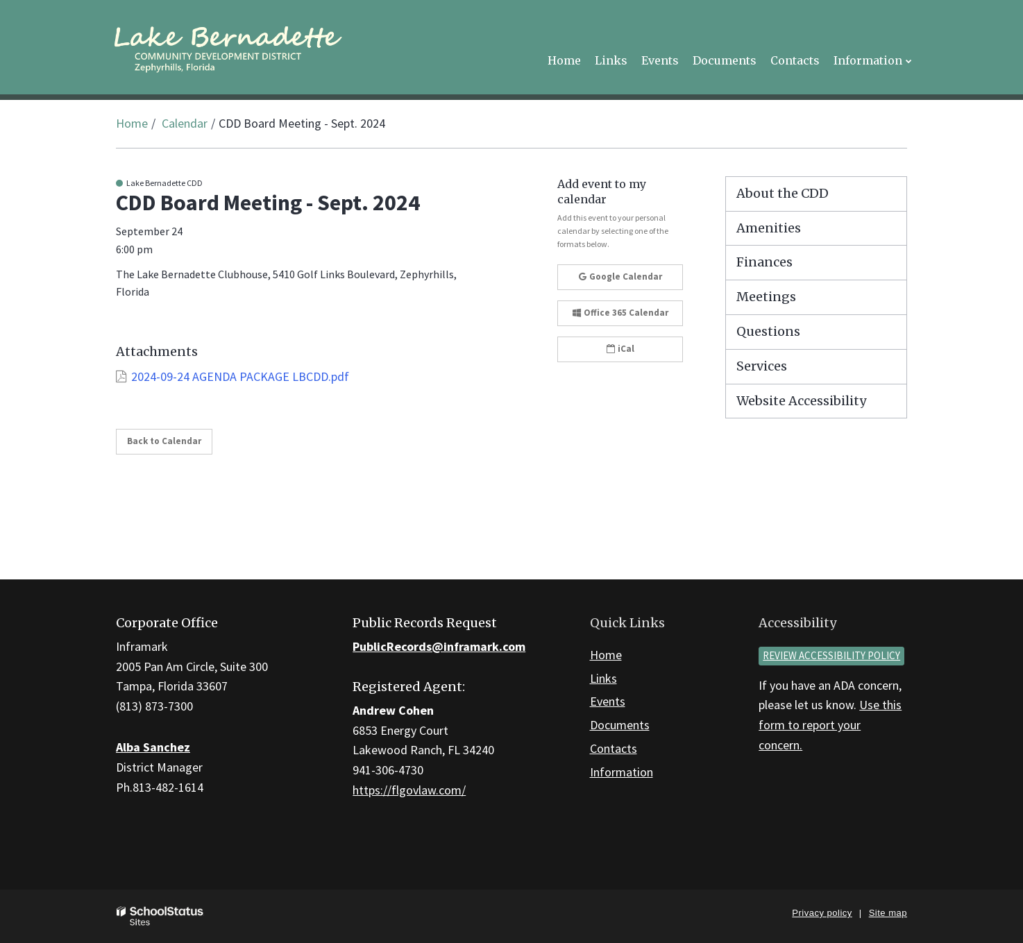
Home (132, 123)
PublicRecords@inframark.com (439, 646)
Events (607, 701)
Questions (768, 331)
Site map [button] (888, 913)
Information (621, 772)
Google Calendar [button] (620, 276)
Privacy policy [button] (822, 913)
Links (603, 678)
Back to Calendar (164, 441)
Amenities (768, 228)
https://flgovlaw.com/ (409, 790)
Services (761, 366)
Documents (620, 725)
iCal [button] (620, 349)
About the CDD (782, 193)
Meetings (766, 297)
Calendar (185, 123)
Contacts (613, 748)
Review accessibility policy (831, 655)
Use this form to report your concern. (830, 725)
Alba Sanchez (153, 747)
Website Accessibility (801, 401)
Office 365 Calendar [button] (620, 312)
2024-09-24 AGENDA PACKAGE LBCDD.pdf (240, 376)
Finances (764, 262)
